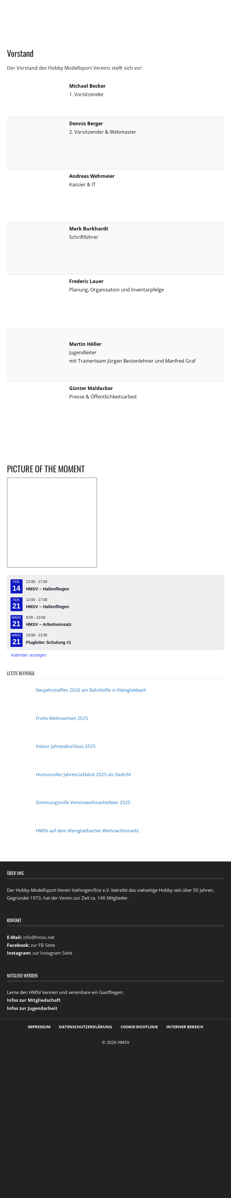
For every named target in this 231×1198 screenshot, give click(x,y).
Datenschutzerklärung (85, 1026)
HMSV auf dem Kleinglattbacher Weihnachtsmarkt (87, 831)
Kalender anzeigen (29, 655)
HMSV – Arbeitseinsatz (49, 624)
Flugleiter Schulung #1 (48, 642)
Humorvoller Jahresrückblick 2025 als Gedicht (83, 774)
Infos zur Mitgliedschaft (34, 1000)
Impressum (39, 1026)
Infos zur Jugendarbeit (32, 1008)
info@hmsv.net (38, 937)
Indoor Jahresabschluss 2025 (66, 746)
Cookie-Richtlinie (139, 1026)
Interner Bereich (184, 1026)
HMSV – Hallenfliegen (47, 589)
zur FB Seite (43, 945)
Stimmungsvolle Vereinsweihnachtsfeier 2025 (83, 802)
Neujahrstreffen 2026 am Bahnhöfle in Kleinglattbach (91, 690)
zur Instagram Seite (52, 953)
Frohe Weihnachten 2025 (62, 718)
